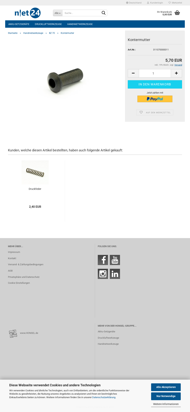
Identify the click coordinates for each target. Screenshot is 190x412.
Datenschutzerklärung (103, 397)
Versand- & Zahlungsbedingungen (25, 264)
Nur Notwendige (166, 396)
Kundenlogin (155, 2)
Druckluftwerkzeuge (48, 24)
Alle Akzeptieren (166, 387)
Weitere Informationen (166, 404)
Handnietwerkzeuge (80, 24)
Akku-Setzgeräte (18, 24)
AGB (10, 270)
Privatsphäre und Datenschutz (23, 277)
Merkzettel (175, 2)
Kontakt (12, 258)
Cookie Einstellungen (19, 283)
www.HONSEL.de (29, 333)
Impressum (14, 252)
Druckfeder (35, 188)
